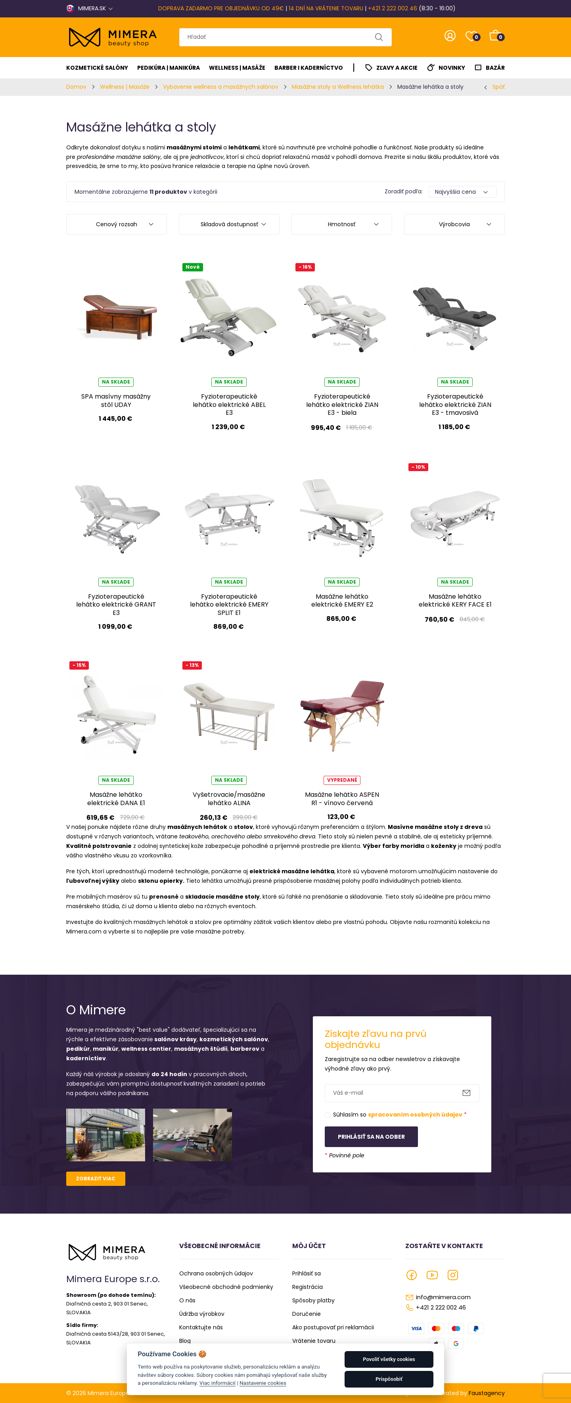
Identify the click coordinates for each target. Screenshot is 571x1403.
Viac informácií (217, 1383)
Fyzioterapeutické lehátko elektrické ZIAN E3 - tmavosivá (455, 404)
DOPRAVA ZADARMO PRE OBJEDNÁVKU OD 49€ (221, 8)
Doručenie (306, 1314)
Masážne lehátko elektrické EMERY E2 (342, 600)
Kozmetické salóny (97, 68)
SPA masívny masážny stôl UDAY (116, 400)
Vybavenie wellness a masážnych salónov (220, 87)
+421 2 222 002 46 (392, 8)
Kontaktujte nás (201, 1327)
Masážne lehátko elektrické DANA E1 (116, 798)
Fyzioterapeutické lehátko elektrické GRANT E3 (116, 604)
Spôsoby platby (313, 1300)
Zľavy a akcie (397, 68)
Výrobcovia (454, 224)
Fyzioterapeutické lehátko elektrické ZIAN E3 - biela (342, 404)
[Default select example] (462, 192)
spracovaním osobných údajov (415, 1115)
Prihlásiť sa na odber (371, 1137)
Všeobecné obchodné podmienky (226, 1287)
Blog (185, 1341)
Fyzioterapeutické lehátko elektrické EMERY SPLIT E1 (229, 604)
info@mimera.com (443, 1297)
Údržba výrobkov (201, 1314)
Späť (498, 87)
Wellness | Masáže (237, 68)
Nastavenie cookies (263, 1383)
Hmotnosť (341, 224)
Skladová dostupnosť (229, 224)
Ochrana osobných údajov (216, 1273)
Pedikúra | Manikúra (168, 68)
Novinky (452, 68)
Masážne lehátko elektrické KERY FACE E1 (455, 600)
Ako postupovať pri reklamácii (333, 1327)
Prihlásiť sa (306, 1273)
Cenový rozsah (116, 224)
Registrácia (307, 1287)
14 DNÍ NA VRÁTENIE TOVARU (326, 8)
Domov (76, 87)
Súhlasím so (400, 1115)
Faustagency (487, 1393)
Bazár (495, 68)
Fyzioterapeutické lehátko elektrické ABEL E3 (229, 404)
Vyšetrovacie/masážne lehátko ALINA (229, 798)
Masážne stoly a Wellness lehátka (338, 87)
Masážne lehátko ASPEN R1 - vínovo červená (342, 798)
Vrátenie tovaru (313, 1341)
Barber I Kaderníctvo (308, 68)
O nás (187, 1300)
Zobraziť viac (95, 1178)
